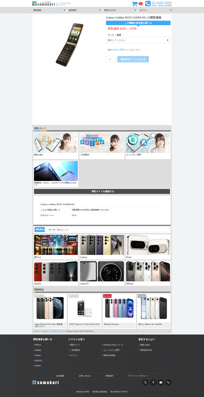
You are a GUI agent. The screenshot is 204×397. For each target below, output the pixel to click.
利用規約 (109, 376)
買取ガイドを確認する (103, 191)
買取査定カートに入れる (133, 59)
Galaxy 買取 (118, 49)
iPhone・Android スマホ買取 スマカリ (49, 331)
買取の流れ (145, 345)
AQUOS (38, 361)
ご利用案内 (75, 350)
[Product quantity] (111, 59)
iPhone (38, 345)
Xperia (38, 355)
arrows (38, 366)
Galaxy (38, 350)
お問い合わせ (85, 376)
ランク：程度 (114, 35)
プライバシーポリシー (138, 376)
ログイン (74, 355)
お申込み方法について (113, 345)
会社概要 (60, 376)
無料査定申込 (146, 350)
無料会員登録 (109, 355)
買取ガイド (75, 345)
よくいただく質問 (111, 350)
